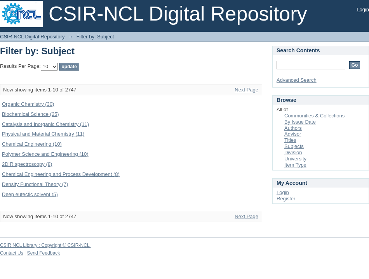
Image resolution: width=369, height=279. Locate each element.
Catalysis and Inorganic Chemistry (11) (45, 124)
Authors (293, 128)
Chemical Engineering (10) (32, 144)
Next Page (246, 90)
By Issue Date (300, 122)
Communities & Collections (314, 116)
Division (293, 152)
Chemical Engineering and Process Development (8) (61, 174)
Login (363, 9)
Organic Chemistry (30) (28, 104)
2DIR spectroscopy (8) (27, 164)
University (295, 159)
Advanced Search (297, 80)
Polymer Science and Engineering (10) (45, 154)
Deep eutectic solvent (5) (30, 194)
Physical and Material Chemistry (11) (43, 134)
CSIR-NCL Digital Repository (32, 37)
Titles (290, 140)
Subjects (294, 146)
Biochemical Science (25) (30, 114)
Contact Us (11, 253)
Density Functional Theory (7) (35, 184)
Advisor (292, 134)
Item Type (295, 165)
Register (286, 199)
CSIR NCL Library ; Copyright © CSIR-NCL (45, 245)
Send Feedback (43, 253)
